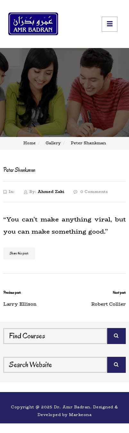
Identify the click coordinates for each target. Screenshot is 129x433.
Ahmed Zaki (51, 191)
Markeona (80, 415)
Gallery (53, 143)
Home (29, 143)
